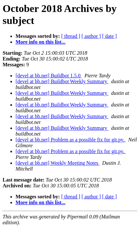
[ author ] (91, 36)
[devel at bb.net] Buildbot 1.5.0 (49, 75)
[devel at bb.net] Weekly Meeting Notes (57, 163)
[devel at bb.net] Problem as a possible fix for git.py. (71, 139)
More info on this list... (40, 42)
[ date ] (109, 36)
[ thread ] (70, 36)
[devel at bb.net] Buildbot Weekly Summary (62, 81)
